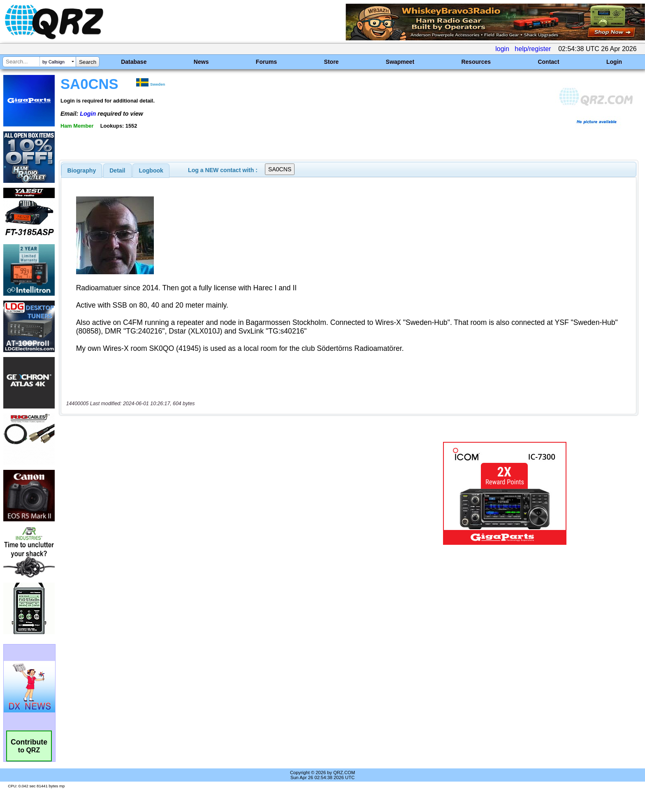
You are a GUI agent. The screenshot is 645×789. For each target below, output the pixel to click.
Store (331, 61)
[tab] (81, 170)
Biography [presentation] (81, 170)
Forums (266, 61)
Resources (476, 61)
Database (133, 61)
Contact (548, 61)
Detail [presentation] (117, 170)
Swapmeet (400, 61)
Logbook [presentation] (151, 170)
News (201, 61)
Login (614, 61)
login (502, 48)
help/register (533, 48)
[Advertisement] (222, 467)
